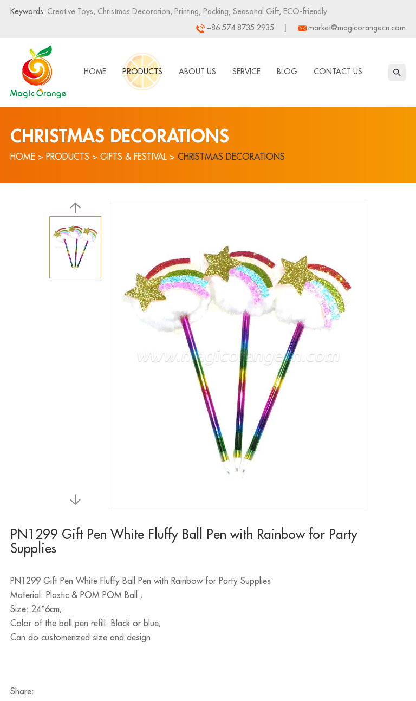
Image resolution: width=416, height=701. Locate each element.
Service (246, 71)
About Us (197, 71)
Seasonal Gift (255, 11)
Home (95, 71)
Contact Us (338, 71)
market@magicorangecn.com (357, 27)
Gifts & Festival (133, 157)
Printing (185, 11)
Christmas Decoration (132, 11)
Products (142, 71)
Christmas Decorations (231, 157)
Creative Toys (70, 11)
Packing (215, 11)
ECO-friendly (304, 11)
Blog (287, 71)
